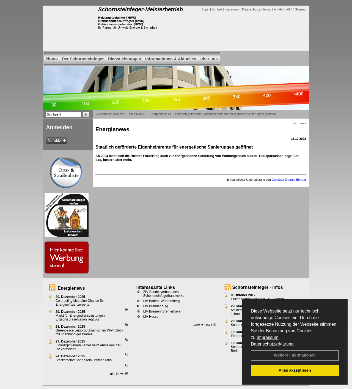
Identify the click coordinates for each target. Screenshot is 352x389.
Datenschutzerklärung (272, 344)
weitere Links (204, 325)
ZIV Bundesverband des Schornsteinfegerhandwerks (163, 294)
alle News (119, 374)
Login (205, 9)
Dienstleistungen (124, 58)
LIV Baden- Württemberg (161, 301)
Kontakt (217, 9)
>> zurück (299, 123)
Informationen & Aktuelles (170, 58)
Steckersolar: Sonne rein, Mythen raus (84, 360)
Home (52, 58)
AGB (289, 9)
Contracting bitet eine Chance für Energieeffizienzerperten (80, 302)
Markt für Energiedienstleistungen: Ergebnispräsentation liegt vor (81, 317)
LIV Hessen (151, 317)
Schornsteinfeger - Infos (257, 287)
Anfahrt (279, 9)
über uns (209, 58)
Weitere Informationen (295, 355)
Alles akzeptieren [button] (295, 370)
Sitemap (300, 9)
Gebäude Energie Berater (289, 179)
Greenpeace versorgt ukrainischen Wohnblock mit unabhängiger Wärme (89, 332)
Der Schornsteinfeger (83, 58)
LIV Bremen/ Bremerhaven (162, 311)
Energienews (71, 288)
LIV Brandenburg (155, 306)
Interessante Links (155, 287)
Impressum (267, 337)
